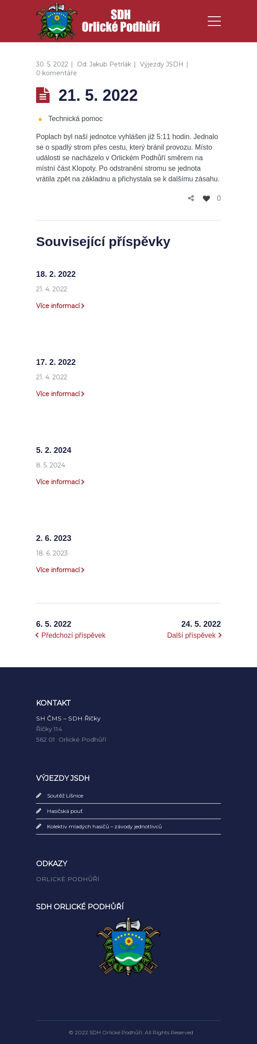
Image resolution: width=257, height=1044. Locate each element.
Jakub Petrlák (110, 64)
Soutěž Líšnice (65, 795)
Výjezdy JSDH (162, 64)
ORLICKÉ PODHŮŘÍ (67, 878)
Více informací (58, 306)
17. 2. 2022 (56, 362)
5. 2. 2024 (53, 450)
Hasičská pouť (65, 811)
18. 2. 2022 (56, 274)
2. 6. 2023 (53, 538)
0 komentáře (56, 73)
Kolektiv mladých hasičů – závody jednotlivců (104, 826)
